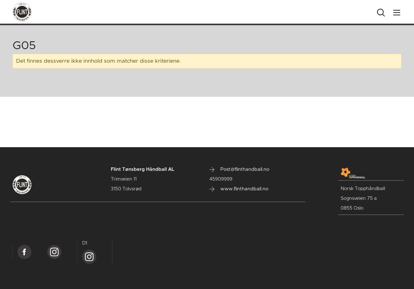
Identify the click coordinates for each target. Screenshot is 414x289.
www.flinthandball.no (238, 189)
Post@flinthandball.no (239, 169)
